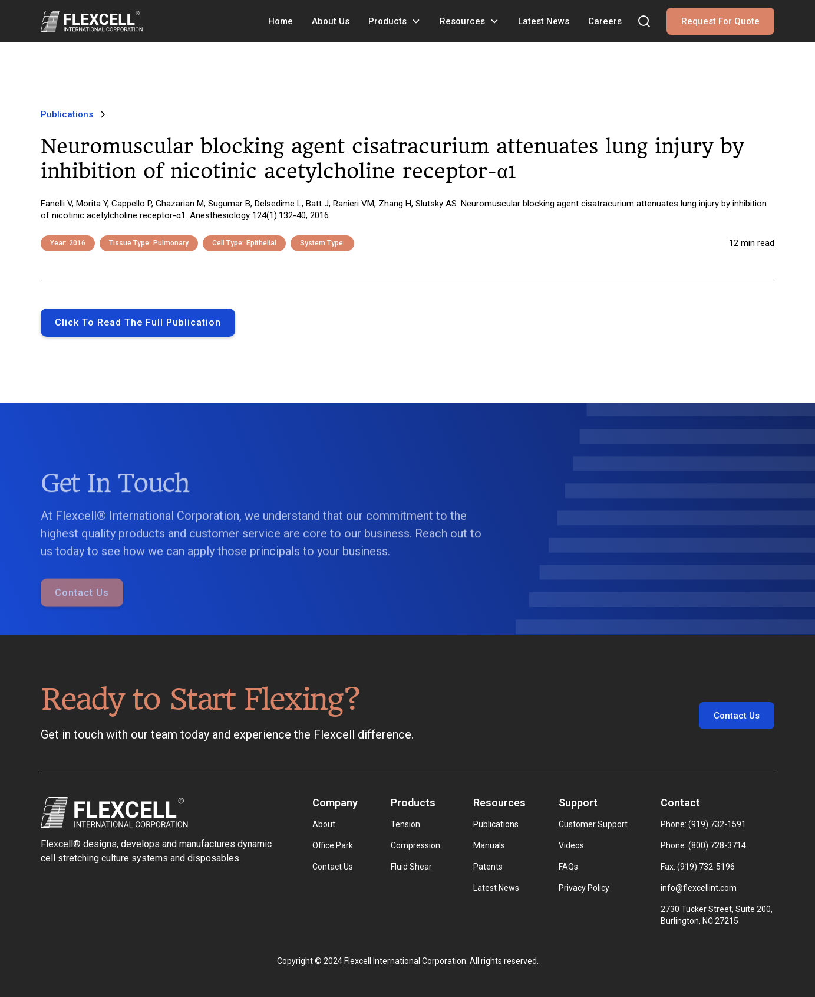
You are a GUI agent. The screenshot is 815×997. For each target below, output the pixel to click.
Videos (571, 845)
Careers (605, 21)
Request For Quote (720, 21)
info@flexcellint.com (699, 888)
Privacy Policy (584, 888)
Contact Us (82, 609)
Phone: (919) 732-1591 (703, 824)
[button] (394, 21)
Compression (415, 845)
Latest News (543, 21)
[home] (92, 21)
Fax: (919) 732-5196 (698, 866)
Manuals (489, 845)
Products (387, 21)
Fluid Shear (411, 866)
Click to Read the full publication (138, 322)
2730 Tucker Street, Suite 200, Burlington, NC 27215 (717, 915)
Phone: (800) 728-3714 (703, 845)
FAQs (568, 866)
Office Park (332, 845)
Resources (462, 21)
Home (280, 21)
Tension (405, 824)
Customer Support (593, 824)
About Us (330, 21)
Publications (496, 824)
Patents (488, 866)
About (323, 824)
